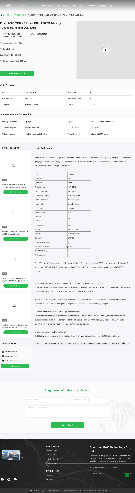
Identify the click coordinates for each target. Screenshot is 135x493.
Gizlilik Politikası (33, 491)
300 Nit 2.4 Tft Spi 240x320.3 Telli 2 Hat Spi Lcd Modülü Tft (88, 343)
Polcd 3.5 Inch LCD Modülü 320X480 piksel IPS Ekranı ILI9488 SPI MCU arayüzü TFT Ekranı (15, 327)
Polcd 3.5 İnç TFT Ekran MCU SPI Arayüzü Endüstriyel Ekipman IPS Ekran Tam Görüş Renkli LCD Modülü (16, 280)
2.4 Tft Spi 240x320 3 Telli (54, 343)
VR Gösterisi (46, 6)
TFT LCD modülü (20, 15)
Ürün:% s (32, 6)
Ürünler (9, 15)
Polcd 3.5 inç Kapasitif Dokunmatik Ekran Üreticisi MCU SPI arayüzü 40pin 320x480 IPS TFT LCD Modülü (15, 187)
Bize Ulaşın (77, 6)
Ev (22, 6)
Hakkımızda (62, 6)
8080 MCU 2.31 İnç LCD (120, 343)
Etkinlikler (91, 6)
